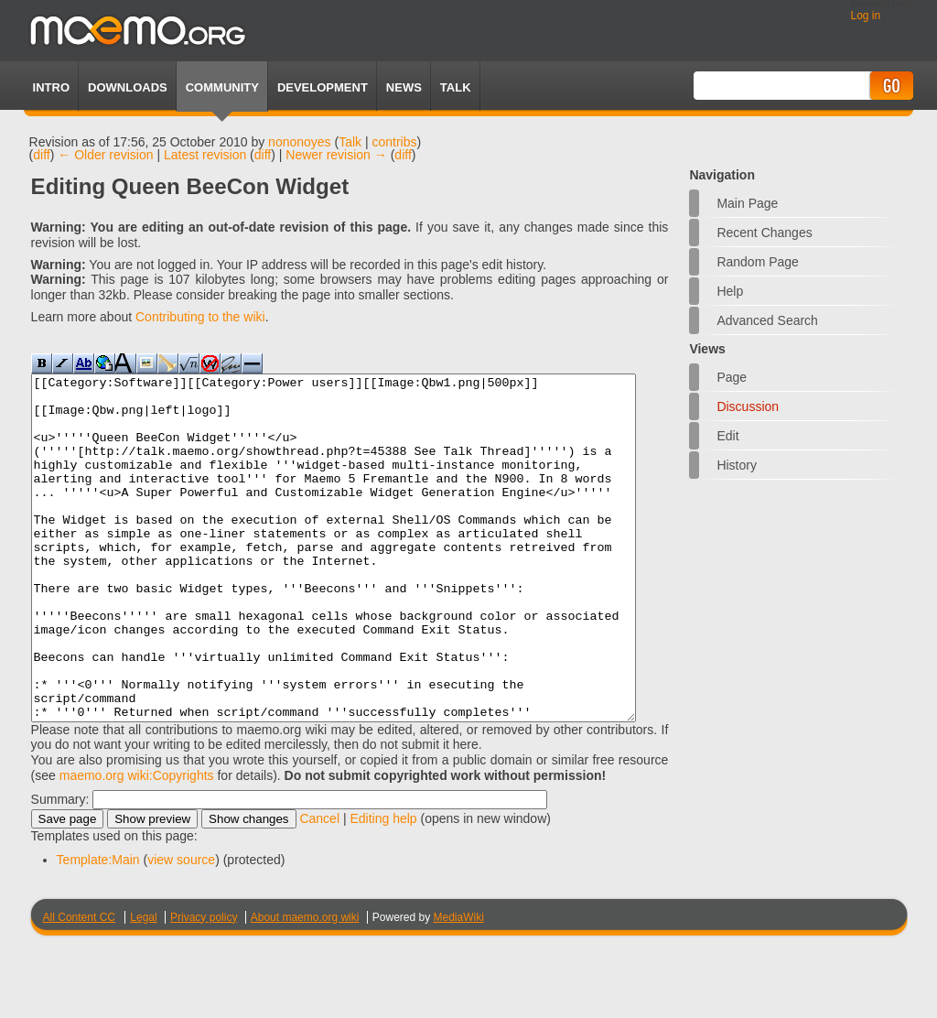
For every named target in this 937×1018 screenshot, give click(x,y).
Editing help (383, 887)
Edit (727, 435)
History (736, 465)
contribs (394, 142)
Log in (865, 15)
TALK (455, 87)
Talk (350, 142)
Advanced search (767, 320)
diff (41, 154)
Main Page (747, 203)
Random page (757, 261)
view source (181, 928)
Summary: (60, 868)
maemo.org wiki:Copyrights (136, 844)
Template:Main (98, 928)
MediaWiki (459, 986)
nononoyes (299, 142)
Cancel (319, 887)
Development (322, 87)
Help (729, 291)
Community (222, 87)
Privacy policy (203, 986)
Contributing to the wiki (200, 316)
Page (731, 377)
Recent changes (764, 232)
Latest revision (205, 154)
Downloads (127, 87)
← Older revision (105, 154)
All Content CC (79, 986)
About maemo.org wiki (305, 986)
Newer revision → (335, 154)
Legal (143, 986)
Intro (51, 87)
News (404, 87)
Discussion (747, 406)
